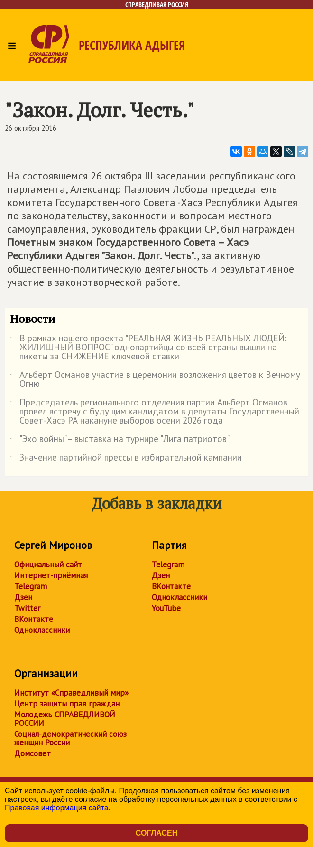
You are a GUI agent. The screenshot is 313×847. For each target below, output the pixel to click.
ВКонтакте (33, 619)
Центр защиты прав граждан (67, 703)
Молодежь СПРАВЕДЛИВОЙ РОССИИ (64, 718)
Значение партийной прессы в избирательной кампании (126, 459)
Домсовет (32, 753)
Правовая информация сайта (57, 808)
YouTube (166, 608)
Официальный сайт (48, 564)
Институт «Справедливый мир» (71, 692)
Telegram (30, 586)
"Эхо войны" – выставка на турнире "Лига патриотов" (120, 440)
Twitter (27, 608)
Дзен (23, 597)
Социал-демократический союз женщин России (70, 738)
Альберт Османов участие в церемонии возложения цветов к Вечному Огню (155, 379)
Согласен (156, 833)
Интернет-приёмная (51, 575)
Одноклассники (42, 630)
